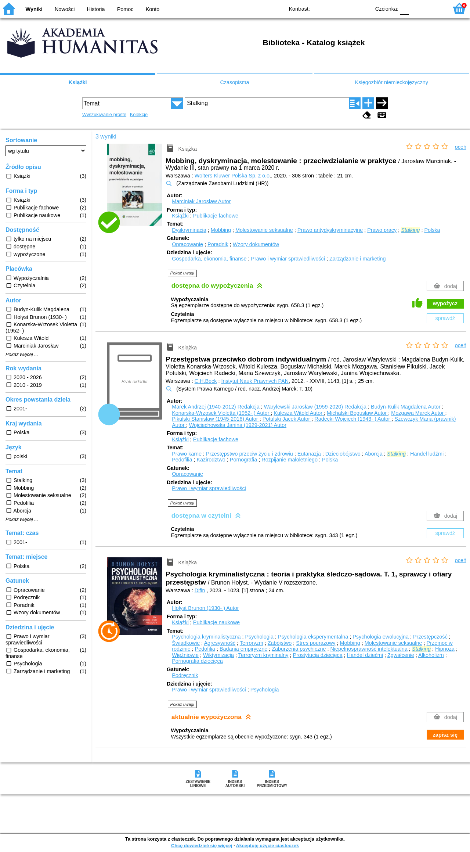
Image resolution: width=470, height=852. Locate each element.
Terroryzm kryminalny (263, 655)
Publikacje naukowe (216, 622)
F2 (434, 8)
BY (362, 8)
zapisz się (445, 735)
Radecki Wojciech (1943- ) (352, 419)
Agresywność (219, 643)
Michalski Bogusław (357, 413)
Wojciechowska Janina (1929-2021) (237, 425)
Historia (96, 9)
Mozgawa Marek (418, 413)
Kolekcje (139, 114)
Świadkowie (186, 643)
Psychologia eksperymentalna (313, 637)
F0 (404, 8)
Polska (432, 230)
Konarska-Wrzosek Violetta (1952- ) (221, 413)
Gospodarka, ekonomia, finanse (209, 259)
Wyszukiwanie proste (104, 114)
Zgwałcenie (400, 655)
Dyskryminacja (189, 230)
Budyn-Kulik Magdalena (406, 407)
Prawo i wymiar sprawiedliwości (288, 259)
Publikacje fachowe (215, 216)
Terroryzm (251, 643)
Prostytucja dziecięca (317, 655)
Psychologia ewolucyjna (380, 637)
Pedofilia (182, 460)
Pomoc (125, 9)
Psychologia (259, 637)
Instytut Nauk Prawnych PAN (255, 381)
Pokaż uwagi (182, 273)
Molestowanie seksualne (264, 230)
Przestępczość (430, 637)
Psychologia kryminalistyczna (206, 637)
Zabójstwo (280, 643)
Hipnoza (445, 649)
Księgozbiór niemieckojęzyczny (391, 82)
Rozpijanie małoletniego (289, 460)
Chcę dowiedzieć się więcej (201, 845)
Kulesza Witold (299, 413)
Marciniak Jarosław (201, 201)
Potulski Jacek (287, 419)
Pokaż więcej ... (22, 354)
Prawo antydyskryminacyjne (330, 230)
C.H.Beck (206, 381)
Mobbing (221, 230)
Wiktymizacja (218, 655)
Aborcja (374, 454)
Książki (78, 82)
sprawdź (445, 318)
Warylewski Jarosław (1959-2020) (316, 407)
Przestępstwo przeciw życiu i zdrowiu (249, 454)
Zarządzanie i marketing (357, 259)
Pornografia (243, 460)
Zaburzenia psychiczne (299, 649)
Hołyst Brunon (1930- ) (205, 608)
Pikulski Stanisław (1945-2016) (215, 419)
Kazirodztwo (210, 460)
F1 (417, 8)
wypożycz (445, 303)
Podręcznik (185, 675)
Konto (153, 9)
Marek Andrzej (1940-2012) (216, 407)
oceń (460, 147)
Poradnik (217, 244)
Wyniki (34, 9)
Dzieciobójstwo (343, 454)
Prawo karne (187, 454)
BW (333, 8)
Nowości (65, 9)
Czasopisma (234, 82)
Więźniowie (185, 655)
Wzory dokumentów (256, 244)
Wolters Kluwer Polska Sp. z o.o (232, 176)
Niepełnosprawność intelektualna (368, 649)
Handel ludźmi (427, 454)
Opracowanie (187, 244)
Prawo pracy (382, 230)
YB (348, 8)
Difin (200, 590)
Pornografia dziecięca (197, 661)
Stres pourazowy (315, 643)
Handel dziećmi (365, 655)
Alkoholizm (431, 655)
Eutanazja (309, 454)
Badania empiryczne (243, 649)
